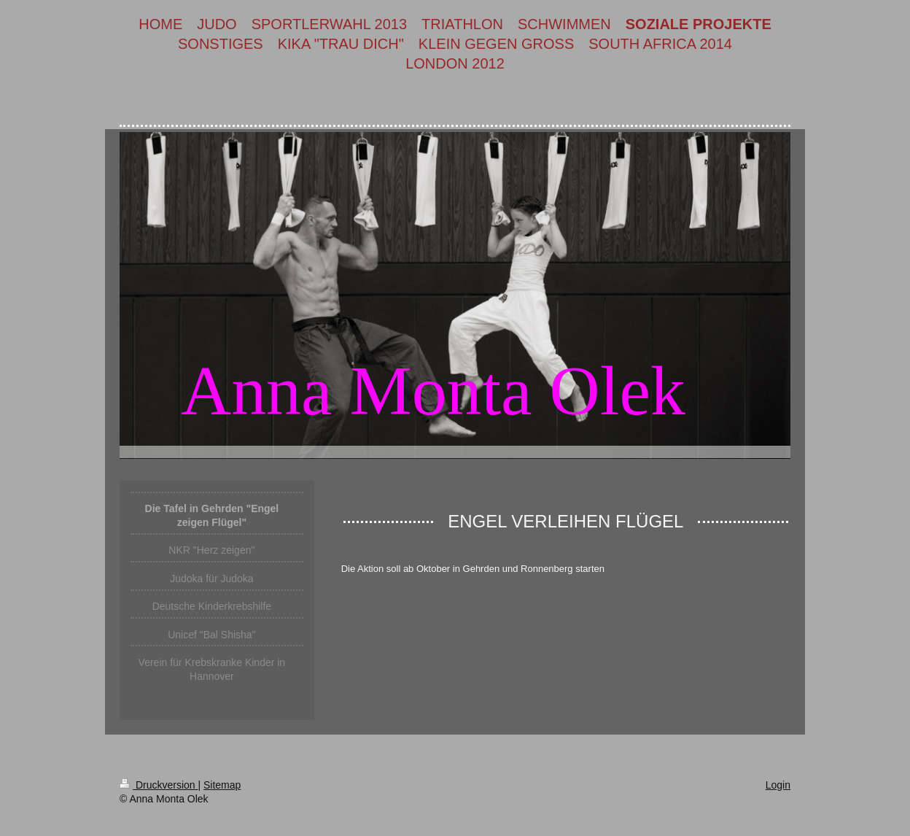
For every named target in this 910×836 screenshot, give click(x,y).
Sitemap (222, 785)
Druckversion (159, 785)
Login (778, 785)
